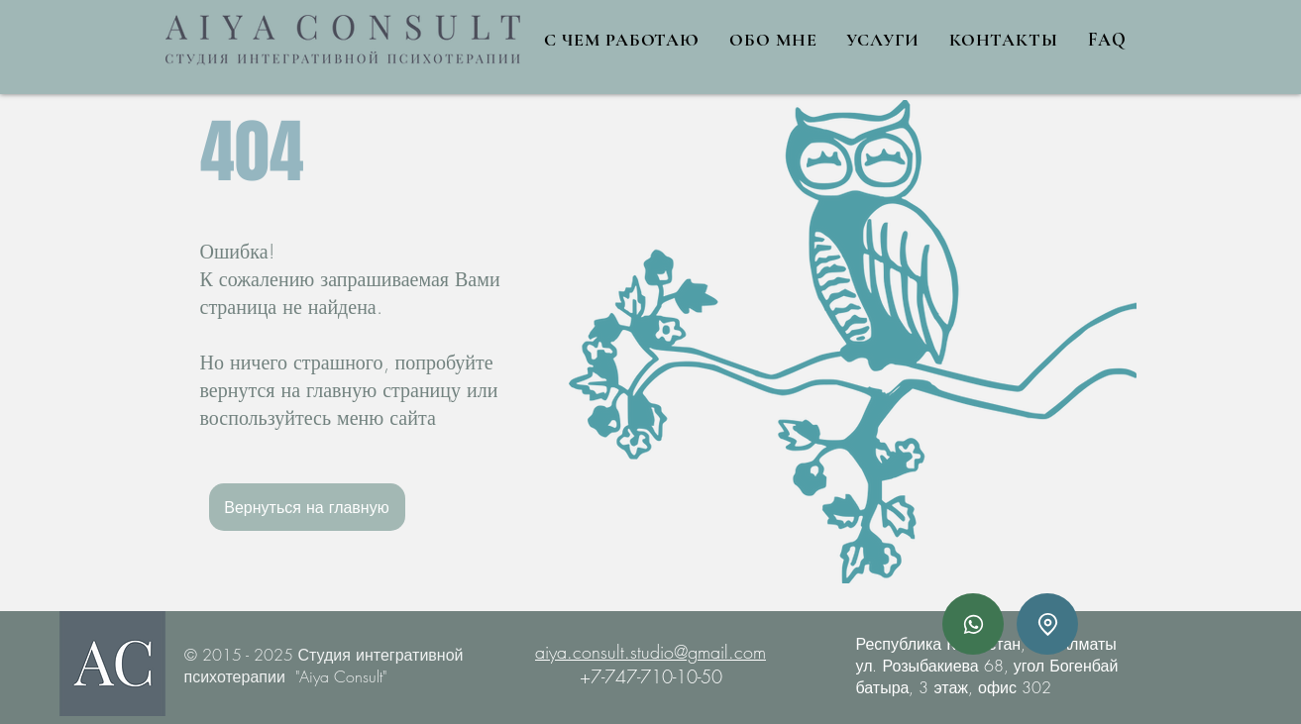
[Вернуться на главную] (307, 507)
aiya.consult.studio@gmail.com (650, 652)
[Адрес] (1047, 624)
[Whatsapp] (973, 624)
